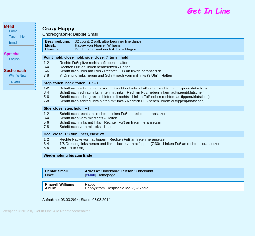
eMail (90, 175)
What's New (18, 76)
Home (13, 31)
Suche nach (15, 71)
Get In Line (43, 211)
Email (13, 42)
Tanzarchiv (17, 37)
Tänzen (14, 81)
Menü (9, 26)
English (14, 59)
